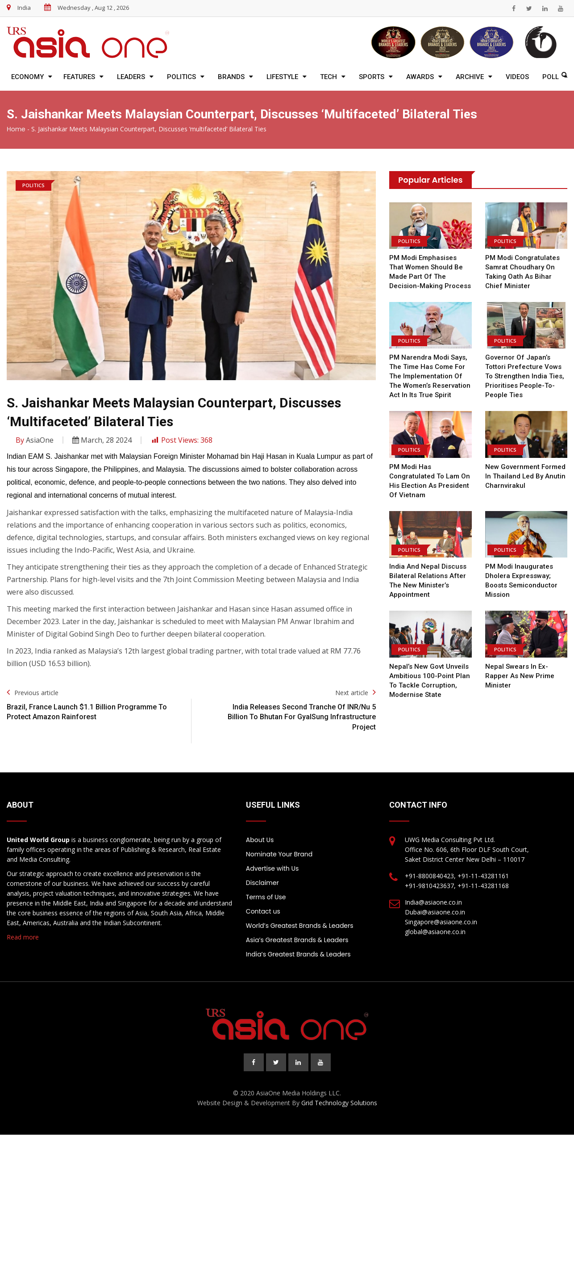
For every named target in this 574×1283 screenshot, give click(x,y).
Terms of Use (266, 897)
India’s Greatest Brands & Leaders (298, 954)
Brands (231, 77)
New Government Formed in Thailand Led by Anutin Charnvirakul (525, 476)
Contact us (263, 911)
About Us (260, 839)
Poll (550, 77)
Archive (470, 77)
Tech (328, 77)
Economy (27, 77)
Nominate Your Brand (279, 854)
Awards (420, 77)
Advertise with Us (272, 868)
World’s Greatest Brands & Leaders (300, 925)
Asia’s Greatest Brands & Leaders (297, 939)
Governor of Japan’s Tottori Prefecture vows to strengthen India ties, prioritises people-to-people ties (524, 376)
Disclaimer (262, 882)
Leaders (131, 77)
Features (79, 77)
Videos (517, 77)
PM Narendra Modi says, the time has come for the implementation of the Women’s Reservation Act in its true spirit (429, 376)
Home (16, 129)
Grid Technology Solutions (339, 1103)
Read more (23, 937)
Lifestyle (282, 77)
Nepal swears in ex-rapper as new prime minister (519, 675)
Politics (181, 77)
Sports (371, 77)
